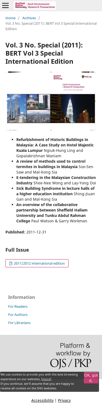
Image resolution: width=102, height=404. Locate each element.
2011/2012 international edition (39, 263)
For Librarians (19, 322)
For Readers (17, 306)
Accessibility (42, 400)
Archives (29, 17)
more (46, 379)
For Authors (17, 314)
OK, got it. (91, 378)
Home (10, 17)
